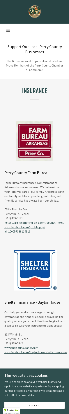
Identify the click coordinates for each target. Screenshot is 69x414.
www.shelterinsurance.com (21, 348)
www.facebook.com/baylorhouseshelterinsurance (35, 352)
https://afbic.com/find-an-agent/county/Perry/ (34, 222)
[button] (8, 30)
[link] (34, 11)
